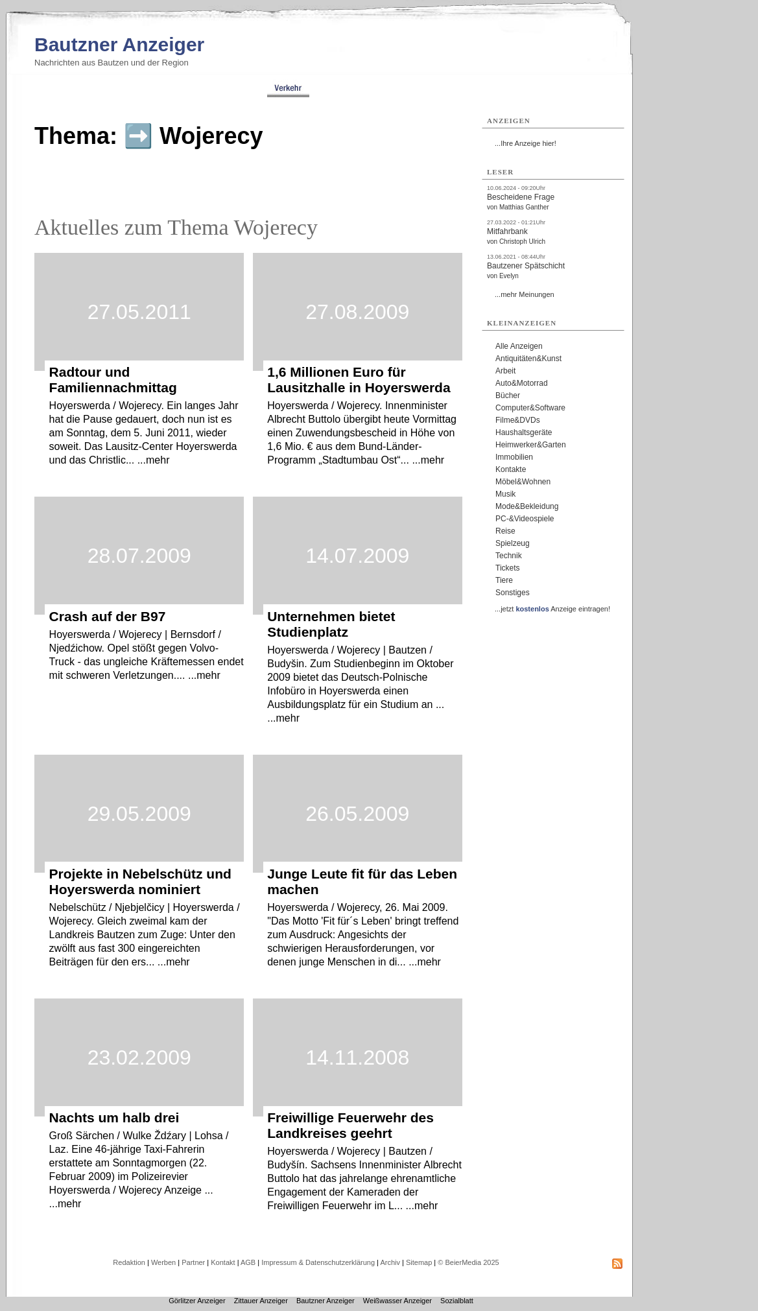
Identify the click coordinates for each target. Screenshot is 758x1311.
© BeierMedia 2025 (468, 1262)
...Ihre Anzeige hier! (525, 143)
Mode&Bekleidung (526, 506)
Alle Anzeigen (519, 346)
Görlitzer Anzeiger (197, 1301)
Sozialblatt (456, 1301)
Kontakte (510, 469)
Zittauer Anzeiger (261, 1301)
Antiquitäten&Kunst (528, 358)
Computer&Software (530, 408)
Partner (193, 1262)
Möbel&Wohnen (523, 481)
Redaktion (129, 1262)
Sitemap (419, 1262)
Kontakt (223, 1262)
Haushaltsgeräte (523, 432)
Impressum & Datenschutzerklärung (318, 1262)
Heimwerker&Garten (530, 445)
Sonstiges (512, 592)
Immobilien (514, 457)
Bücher (507, 395)
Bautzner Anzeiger (119, 44)
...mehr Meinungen (524, 294)
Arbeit (505, 371)
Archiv (390, 1262)
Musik (505, 494)
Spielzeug (512, 543)
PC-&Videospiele (524, 518)
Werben (163, 1262)
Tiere (504, 580)
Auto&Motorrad (521, 383)
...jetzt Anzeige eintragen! (552, 609)
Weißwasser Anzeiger (397, 1301)
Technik (508, 555)
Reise (505, 531)
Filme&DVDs (517, 420)
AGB (248, 1262)
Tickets (507, 568)
